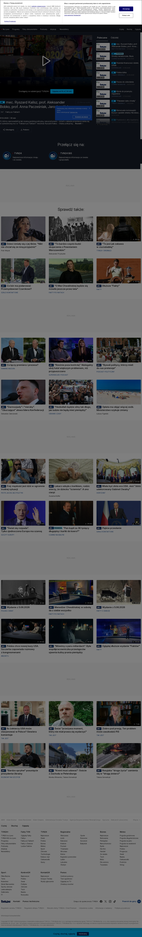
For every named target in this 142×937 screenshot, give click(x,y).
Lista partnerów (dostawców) (72, 15)
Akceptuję (126, 8)
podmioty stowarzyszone (39, 6)
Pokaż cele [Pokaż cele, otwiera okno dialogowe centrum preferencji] (126, 15)
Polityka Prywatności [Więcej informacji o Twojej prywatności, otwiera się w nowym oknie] (10, 21)
